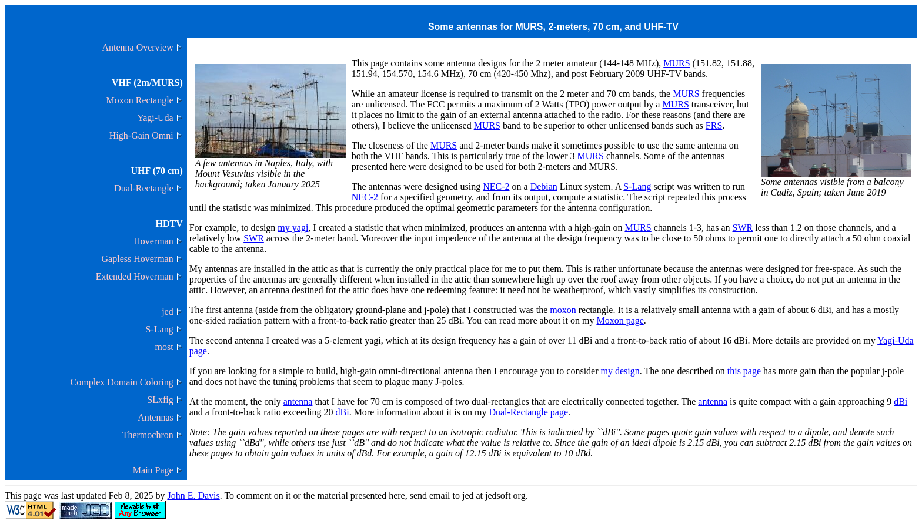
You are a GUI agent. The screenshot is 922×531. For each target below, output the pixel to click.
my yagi (293, 228)
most (164, 347)
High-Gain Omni (141, 135)
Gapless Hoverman (137, 259)
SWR (743, 228)
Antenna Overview (137, 47)
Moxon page (619, 320)
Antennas (155, 417)
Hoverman (153, 241)
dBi (900, 401)
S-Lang (159, 329)
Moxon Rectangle (139, 100)
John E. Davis (193, 495)
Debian (543, 186)
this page (744, 371)
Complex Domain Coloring (122, 382)
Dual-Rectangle (143, 188)
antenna (298, 401)
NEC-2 (496, 186)
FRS (714, 125)
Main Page (153, 470)
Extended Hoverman (134, 276)
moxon (563, 310)
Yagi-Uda (155, 118)
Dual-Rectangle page (528, 412)
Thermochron (147, 435)
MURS (676, 63)
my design (620, 371)
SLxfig (160, 400)
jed (167, 312)
